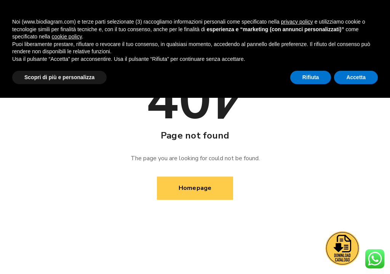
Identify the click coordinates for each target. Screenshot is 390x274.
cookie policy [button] (67, 36)
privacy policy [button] (297, 22)
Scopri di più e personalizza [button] (59, 77)
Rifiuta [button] (310, 77)
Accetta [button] (356, 77)
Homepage (195, 188)
